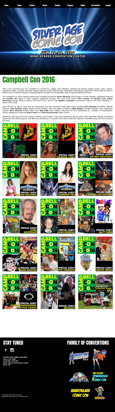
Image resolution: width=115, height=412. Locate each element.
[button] (32, 5)
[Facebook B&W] (5, 350)
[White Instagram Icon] (12, 350)
